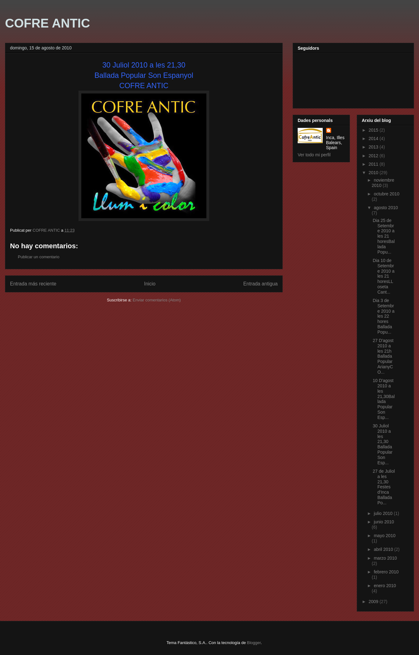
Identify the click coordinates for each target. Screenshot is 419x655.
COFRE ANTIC (47, 23)
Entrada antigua (260, 283)
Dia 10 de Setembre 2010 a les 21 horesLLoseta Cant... (384, 276)
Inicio (149, 283)
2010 (374, 172)
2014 (374, 138)
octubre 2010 (386, 193)
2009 (374, 601)
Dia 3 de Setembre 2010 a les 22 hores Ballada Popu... (384, 316)
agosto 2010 (386, 207)
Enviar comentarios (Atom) (157, 300)
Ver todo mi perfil (314, 154)
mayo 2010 (384, 535)
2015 (374, 130)
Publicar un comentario (38, 256)
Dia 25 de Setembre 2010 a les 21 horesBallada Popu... (384, 236)
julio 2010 (384, 513)
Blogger (254, 642)
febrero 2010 (386, 571)
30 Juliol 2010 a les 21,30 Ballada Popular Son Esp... (382, 444)
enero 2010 (385, 585)
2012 (374, 155)
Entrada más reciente (33, 283)
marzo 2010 (385, 558)
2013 (374, 146)
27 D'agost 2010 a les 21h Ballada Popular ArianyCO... (383, 356)
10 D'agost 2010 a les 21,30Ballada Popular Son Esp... (384, 399)
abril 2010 (384, 549)
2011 (374, 164)
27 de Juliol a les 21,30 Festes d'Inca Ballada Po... (384, 487)
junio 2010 (384, 521)
